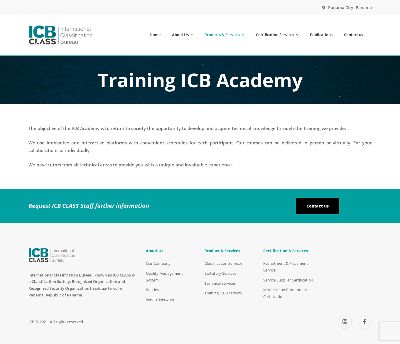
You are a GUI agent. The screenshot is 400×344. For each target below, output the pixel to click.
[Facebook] (365, 322)
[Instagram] (345, 322)
